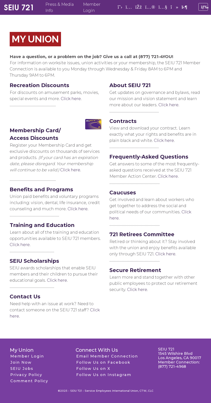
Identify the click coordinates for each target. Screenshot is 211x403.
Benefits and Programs (41, 189)
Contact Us (25, 296)
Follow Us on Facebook (103, 362)
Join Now (21, 362)
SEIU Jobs (21, 368)
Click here (71, 98)
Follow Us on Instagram (103, 375)
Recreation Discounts (39, 85)
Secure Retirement (135, 270)
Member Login (27, 356)
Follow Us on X (93, 368)
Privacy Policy (26, 375)
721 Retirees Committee (141, 234)
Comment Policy (29, 381)
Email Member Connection (107, 356)
